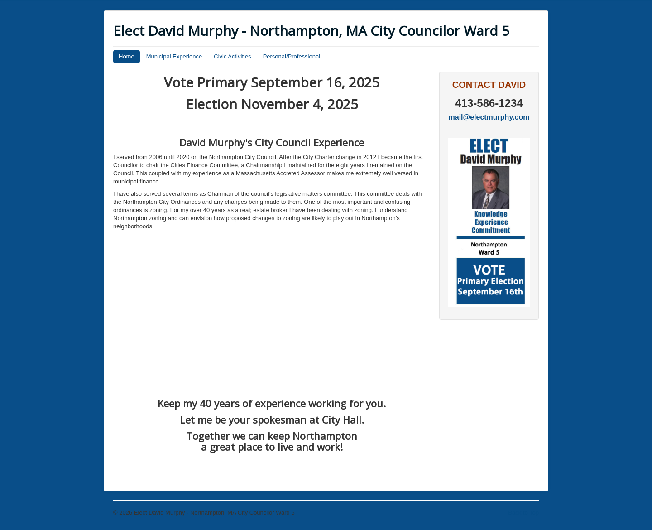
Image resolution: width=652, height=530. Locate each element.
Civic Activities (232, 56)
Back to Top (523, 512)
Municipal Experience (174, 56)
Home (126, 56)
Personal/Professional (291, 56)
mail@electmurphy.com (489, 117)
